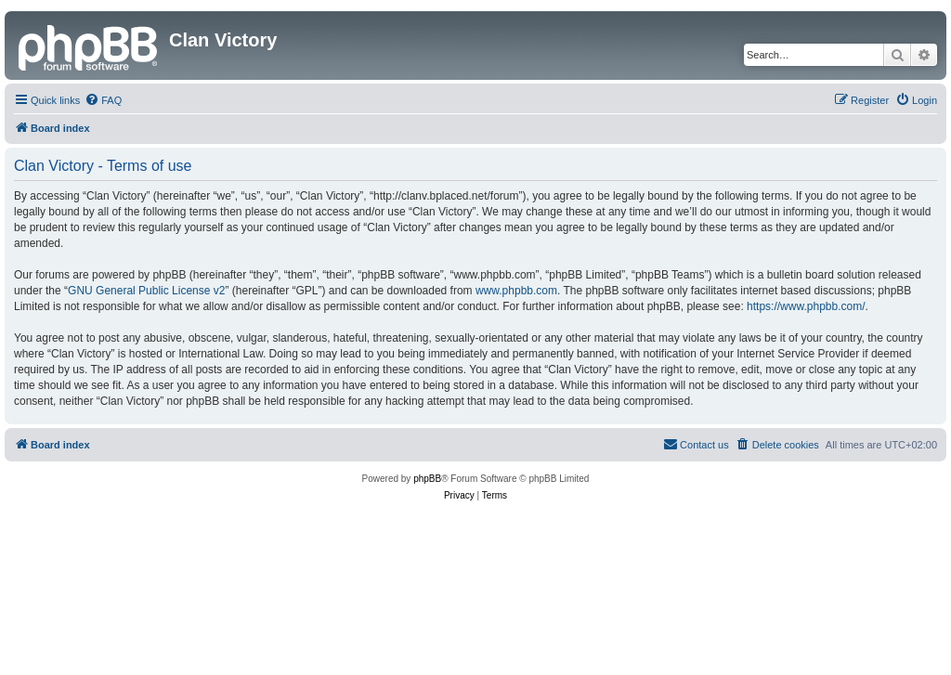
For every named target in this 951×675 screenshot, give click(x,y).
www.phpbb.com (516, 290)
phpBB (427, 479)
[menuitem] (103, 100)
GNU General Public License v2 (146, 290)
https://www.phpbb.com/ (806, 306)
